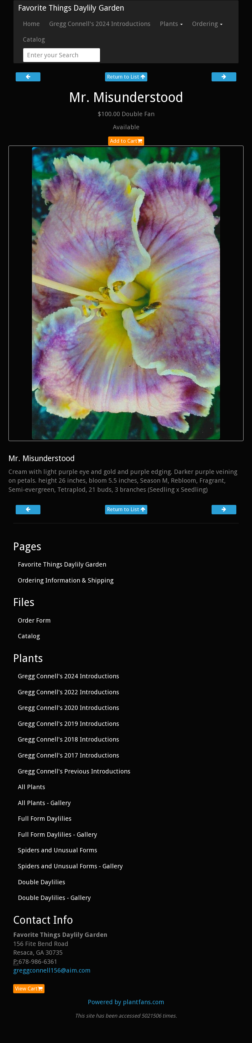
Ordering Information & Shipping (65, 580)
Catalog (34, 39)
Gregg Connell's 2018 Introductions (68, 739)
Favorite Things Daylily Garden (71, 8)
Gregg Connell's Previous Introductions (74, 771)
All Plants (31, 787)
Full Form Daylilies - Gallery (57, 834)
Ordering (207, 24)
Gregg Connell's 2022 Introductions (68, 692)
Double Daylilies (41, 882)
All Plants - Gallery (44, 803)
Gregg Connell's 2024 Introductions (99, 24)
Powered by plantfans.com (126, 1002)
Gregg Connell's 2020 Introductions (68, 708)
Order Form (34, 620)
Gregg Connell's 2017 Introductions (68, 755)
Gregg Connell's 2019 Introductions (68, 723)
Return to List (126, 77)
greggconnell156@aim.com (52, 970)
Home (31, 24)
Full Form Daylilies (44, 818)
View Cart (29, 988)
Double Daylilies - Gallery (54, 898)
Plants (171, 24)
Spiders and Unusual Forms (57, 850)
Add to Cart (126, 141)
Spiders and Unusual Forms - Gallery (70, 866)
